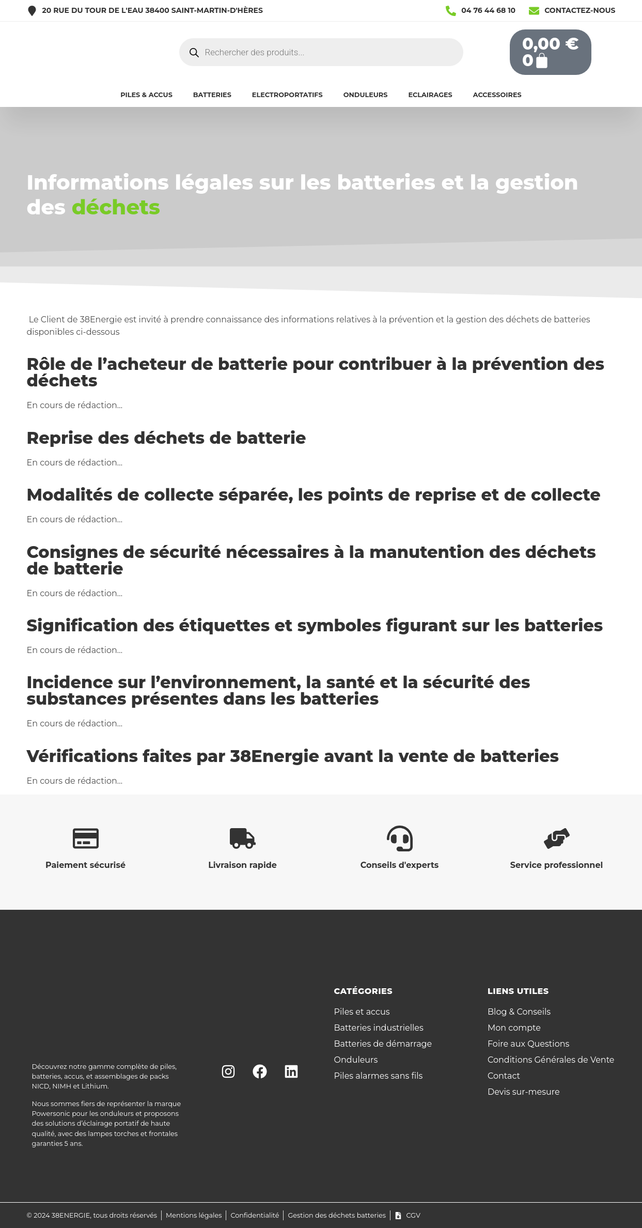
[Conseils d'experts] (400, 838)
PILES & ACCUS (146, 95)
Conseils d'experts (400, 865)
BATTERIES (212, 95)
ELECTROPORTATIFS (287, 95)
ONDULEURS (365, 95)
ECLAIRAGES (430, 95)
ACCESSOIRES (497, 95)
